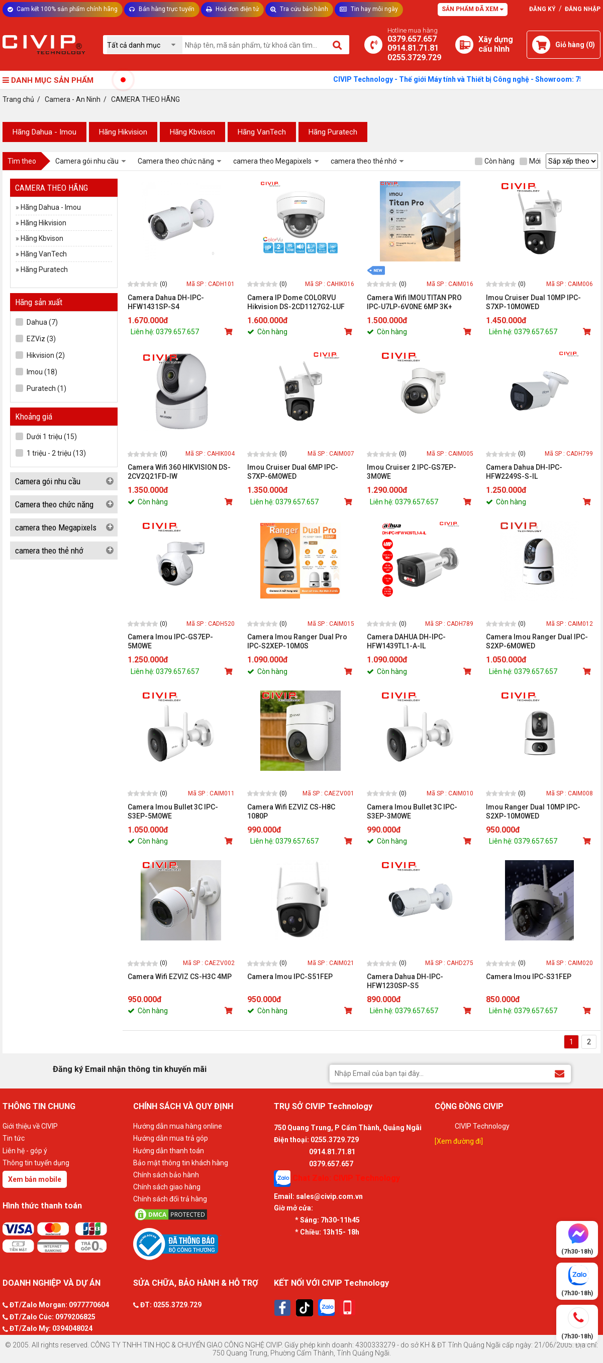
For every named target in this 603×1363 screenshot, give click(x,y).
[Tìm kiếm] (338, 44)
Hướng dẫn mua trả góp (170, 1138)
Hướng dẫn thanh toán (168, 1151)
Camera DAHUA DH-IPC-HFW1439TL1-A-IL (406, 641)
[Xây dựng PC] (464, 45)
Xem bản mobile (34, 1179)
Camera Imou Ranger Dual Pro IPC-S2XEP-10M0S (297, 641)
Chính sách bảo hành (166, 1175)
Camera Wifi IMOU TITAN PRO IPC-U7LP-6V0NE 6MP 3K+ (414, 302)
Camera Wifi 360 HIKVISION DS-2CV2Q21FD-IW (179, 471)
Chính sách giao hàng (166, 1187)
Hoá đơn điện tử (232, 9)
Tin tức (14, 1138)
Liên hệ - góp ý (25, 1151)
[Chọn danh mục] (144, 45)
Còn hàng (495, 161)
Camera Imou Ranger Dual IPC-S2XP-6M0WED (537, 641)
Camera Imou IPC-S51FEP (290, 977)
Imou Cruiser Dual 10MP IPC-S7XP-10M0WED (533, 302)
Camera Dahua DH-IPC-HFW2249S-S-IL (524, 471)
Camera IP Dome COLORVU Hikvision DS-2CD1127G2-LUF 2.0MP (296, 302)
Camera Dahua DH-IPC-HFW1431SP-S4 (166, 302)
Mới (530, 161)
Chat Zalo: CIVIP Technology (337, 1178)
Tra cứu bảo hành (299, 9)
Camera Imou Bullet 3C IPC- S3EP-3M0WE (412, 811)
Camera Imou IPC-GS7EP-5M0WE (170, 641)
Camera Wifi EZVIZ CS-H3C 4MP (180, 977)
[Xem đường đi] (459, 1141)
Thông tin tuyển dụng (36, 1163)
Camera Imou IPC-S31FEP (528, 977)
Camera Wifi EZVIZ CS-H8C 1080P (291, 811)
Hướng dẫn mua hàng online (177, 1126)
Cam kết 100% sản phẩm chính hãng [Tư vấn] (63, 9)
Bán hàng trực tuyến (161, 9)
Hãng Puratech (333, 132)
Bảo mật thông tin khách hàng (180, 1163)
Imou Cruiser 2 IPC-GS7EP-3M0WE (411, 471)
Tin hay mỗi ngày (369, 9)
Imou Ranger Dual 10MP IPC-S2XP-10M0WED (533, 811)
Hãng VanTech (262, 132)
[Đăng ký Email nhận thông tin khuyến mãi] (559, 1073)
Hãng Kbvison (192, 132)
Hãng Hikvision (123, 132)
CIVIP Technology (482, 1126)
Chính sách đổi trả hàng (170, 1199)
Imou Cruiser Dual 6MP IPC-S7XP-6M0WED (292, 471)
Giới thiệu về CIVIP (30, 1126)
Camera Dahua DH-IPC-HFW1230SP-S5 (405, 981)
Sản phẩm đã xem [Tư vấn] (473, 9)
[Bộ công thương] (201, 1243)
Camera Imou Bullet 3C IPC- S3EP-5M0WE (173, 811)
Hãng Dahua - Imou (44, 132)
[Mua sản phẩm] (230, 332)
